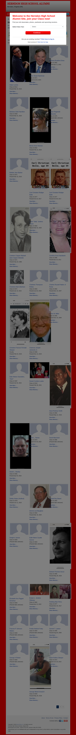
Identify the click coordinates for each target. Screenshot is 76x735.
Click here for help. (42, 42)
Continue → (38, 33)
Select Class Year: (18, 27)
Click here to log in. (48, 39)
